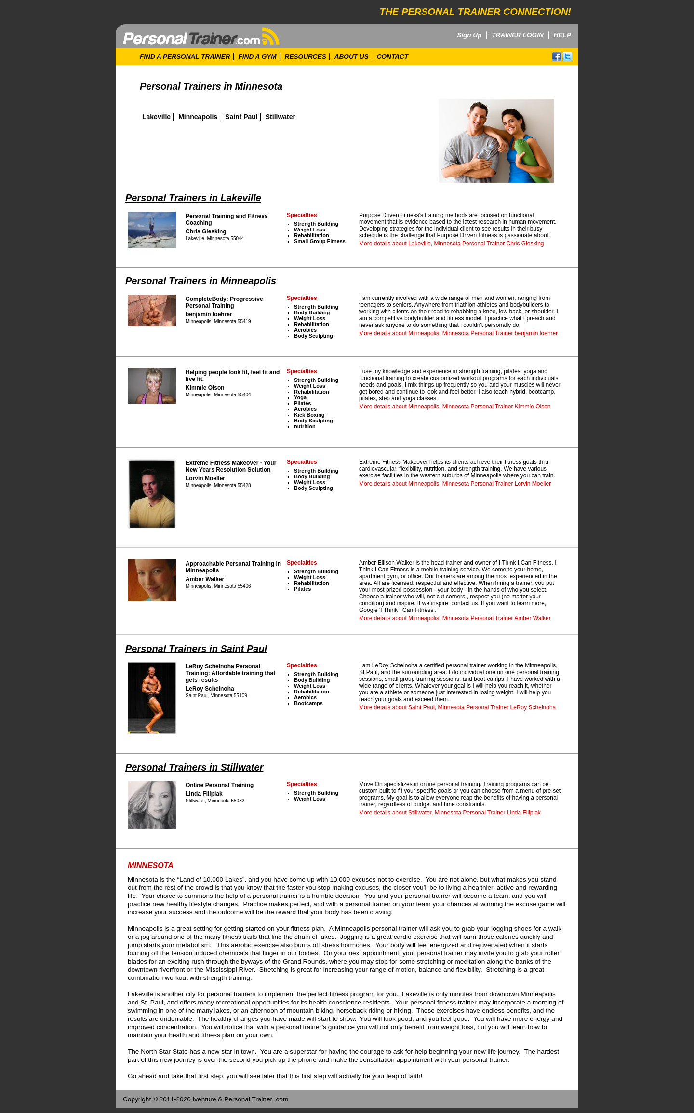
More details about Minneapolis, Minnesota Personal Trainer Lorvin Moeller (455, 483)
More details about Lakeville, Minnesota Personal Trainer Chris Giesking (451, 243)
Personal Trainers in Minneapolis (200, 280)
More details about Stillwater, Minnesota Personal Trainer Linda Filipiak (450, 812)
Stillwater (280, 117)
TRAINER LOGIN (517, 35)
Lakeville (156, 117)
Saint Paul (241, 117)
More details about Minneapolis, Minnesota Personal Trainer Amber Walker (455, 618)
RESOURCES (305, 56)
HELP (562, 35)
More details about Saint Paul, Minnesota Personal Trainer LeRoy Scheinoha (457, 707)
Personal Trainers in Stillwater (194, 767)
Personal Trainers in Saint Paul (196, 648)
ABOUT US (351, 56)
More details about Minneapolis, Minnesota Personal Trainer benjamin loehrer (458, 333)
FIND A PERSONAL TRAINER (185, 56)
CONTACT (392, 56)
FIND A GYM (258, 56)
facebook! (556, 56)
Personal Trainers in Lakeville (193, 197)
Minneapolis (197, 117)
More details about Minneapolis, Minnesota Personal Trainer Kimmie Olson (455, 406)
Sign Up (469, 35)
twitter (567, 56)
